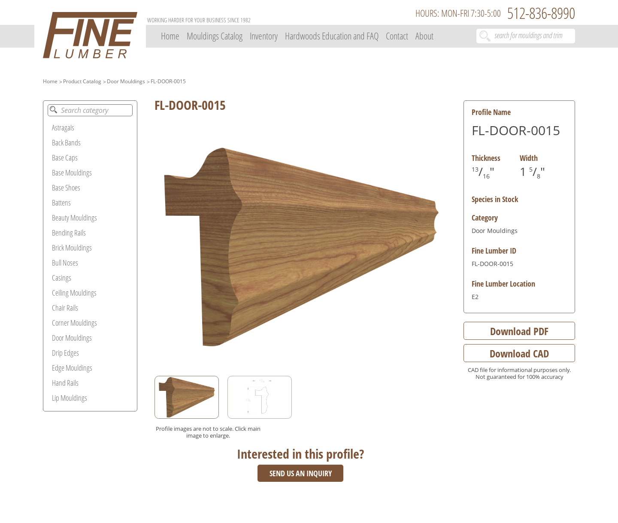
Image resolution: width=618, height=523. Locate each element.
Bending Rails (69, 232)
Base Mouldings (72, 172)
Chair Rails (65, 307)
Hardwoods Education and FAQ (332, 35)
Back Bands (66, 142)
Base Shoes (66, 187)
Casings (61, 277)
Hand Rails (65, 383)
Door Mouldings (126, 81)
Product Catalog (82, 81)
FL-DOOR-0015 (168, 81)
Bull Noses (65, 262)
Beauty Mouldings (74, 217)
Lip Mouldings (69, 398)
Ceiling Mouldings (74, 292)
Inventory (264, 35)
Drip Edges (65, 353)
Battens (61, 202)
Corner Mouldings (74, 322)
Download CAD (519, 353)
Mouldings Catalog (214, 35)
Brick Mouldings (72, 247)
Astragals (63, 127)
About (424, 35)
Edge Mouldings (72, 368)
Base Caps (65, 157)
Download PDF (519, 331)
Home (170, 35)
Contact (397, 35)
